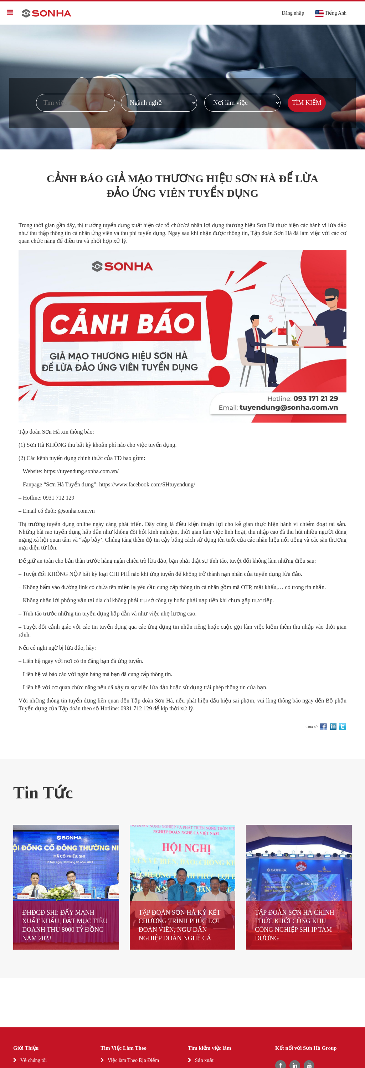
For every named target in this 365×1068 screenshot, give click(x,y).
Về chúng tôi (33, 1060)
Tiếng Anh (330, 13)
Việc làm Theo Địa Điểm (133, 1060)
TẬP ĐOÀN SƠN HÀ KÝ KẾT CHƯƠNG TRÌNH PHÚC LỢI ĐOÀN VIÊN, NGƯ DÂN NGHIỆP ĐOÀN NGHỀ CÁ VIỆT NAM (180, 929)
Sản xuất (204, 1060)
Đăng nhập (293, 13)
